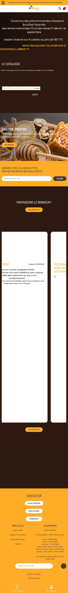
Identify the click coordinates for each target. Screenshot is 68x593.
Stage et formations (18, 535)
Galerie (18, 544)
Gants (37, 88)
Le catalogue (13, 88)
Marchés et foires (18, 539)
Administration (34, 578)
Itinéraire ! (34, 519)
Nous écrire (34, 511)
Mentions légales (34, 574)
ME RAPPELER (51, 588)
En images (9, 145)
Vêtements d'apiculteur (26, 88)
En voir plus (34, 210)
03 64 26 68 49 (50, 530)
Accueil (5, 88)
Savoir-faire (18, 530)
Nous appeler (34, 503)
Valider (59, 178)
